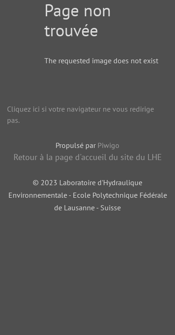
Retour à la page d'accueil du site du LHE (88, 157)
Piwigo (108, 145)
